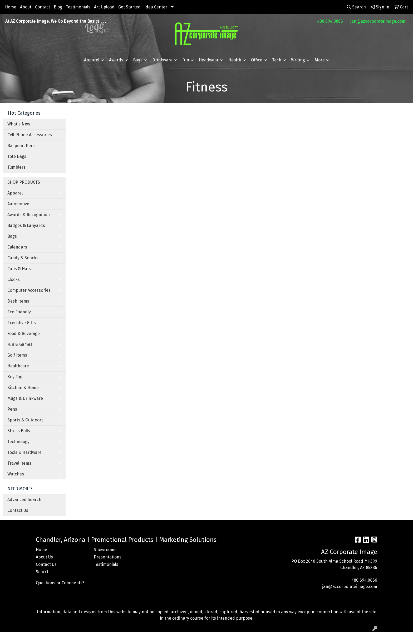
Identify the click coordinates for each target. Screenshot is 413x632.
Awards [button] (116, 59)
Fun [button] (185, 59)
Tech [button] (276, 59)
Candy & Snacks (22, 257)
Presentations (107, 557)
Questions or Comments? (60, 582)
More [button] (320, 59)
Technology (18, 441)
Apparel (15, 193)
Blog (58, 6)
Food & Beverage (23, 333)
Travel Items (19, 463)
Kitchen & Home (23, 387)
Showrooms (105, 549)
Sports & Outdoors (25, 419)
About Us (44, 557)
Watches (15, 474)
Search (43, 571)
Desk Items (18, 301)
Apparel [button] (91, 59)
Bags (12, 236)
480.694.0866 (330, 21)
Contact (42, 6)
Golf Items (17, 355)
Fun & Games (19, 344)
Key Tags (15, 376)
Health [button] (234, 59)
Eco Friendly (19, 311)
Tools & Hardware (24, 452)
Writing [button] (298, 59)
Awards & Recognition (28, 214)
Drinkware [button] (162, 59)
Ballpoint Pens (21, 145)
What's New (18, 124)
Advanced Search (24, 499)
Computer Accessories (29, 290)
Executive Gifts (21, 322)
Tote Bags (16, 156)
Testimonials (78, 6)
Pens (12, 409)
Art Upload (104, 6)
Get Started (129, 6)
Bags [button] (137, 59)
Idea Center (155, 6)
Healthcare (18, 365)
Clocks (13, 279)
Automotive (18, 203)
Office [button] (256, 59)
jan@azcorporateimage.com (377, 21)
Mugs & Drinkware (25, 398)
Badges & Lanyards (26, 225)
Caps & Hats (19, 268)
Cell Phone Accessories (29, 134)
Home (10, 6)
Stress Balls (18, 430)
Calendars (17, 247)
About (25, 6)
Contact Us (17, 510)
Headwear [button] (209, 59)
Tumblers (16, 167)
